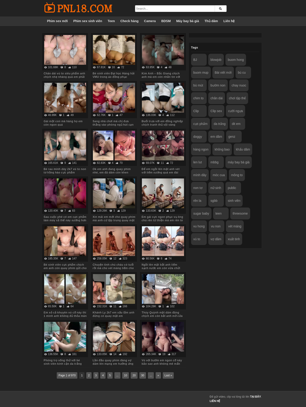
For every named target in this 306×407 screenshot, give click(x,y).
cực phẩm (200, 124)
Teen (111, 21)
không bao (222, 149)
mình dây (200, 175)
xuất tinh (234, 239)
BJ (195, 60)
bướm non (218, 85)
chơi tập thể (237, 98)
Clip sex (216, 111)
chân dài (217, 98)
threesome (240, 213)
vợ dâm (216, 239)
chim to (198, 98)
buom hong (236, 60)
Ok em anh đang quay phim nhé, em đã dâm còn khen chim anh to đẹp (111, 172)
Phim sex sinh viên (87, 21)
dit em (236, 124)
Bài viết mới (223, 72)
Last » (168, 375)
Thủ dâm (211, 21)
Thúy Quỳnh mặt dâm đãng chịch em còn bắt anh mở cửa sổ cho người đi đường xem (161, 316)
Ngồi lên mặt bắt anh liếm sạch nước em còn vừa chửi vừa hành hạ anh (160, 268)
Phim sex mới (57, 21)
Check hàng (129, 21)
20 (134, 375)
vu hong (199, 226)
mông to (237, 175)
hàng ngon (201, 149)
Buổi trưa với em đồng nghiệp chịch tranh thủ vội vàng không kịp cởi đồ (162, 125)
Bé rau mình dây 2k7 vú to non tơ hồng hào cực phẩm (65, 170)
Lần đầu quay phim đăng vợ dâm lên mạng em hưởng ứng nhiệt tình (112, 364)
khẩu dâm (243, 149)
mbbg (215, 162)
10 (125, 375)
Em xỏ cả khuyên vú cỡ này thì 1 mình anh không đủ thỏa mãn (65, 314)
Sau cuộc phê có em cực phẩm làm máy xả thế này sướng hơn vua (65, 220)
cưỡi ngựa (235, 111)
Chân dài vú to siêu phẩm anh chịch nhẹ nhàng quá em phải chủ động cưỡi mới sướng (64, 77)
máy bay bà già (238, 162)
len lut (197, 162)
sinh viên (234, 200)
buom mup (201, 72)
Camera (150, 21)
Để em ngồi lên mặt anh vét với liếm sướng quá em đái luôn (160, 172)
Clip (196, 111)
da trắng (220, 124)
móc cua (219, 175)
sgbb (214, 200)
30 (142, 375)
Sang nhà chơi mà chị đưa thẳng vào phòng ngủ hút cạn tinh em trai (112, 125)
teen (218, 213)
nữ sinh (216, 188)
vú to (196, 239)
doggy (197, 136)
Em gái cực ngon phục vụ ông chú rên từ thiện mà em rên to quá (162, 220)
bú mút (198, 85)
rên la (197, 200)
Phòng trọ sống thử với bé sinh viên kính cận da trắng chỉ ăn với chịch (63, 364)
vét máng (234, 226)
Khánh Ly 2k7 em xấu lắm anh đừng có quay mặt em (113, 314)
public (232, 188)
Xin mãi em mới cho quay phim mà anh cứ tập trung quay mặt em (113, 220)
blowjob (216, 60)
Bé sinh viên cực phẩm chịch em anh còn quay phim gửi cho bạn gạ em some (65, 268)
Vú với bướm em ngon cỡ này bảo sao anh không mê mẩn (161, 362)
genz (231, 136)
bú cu (242, 72)
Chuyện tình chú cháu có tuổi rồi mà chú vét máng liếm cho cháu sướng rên (113, 268)
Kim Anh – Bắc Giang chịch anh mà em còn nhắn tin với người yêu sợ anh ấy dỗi (160, 77)
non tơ (198, 188)
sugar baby (201, 213)
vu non (216, 226)
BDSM (166, 21)
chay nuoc (239, 85)
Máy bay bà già (187, 21)
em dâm (216, 136)
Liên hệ (229, 21)
